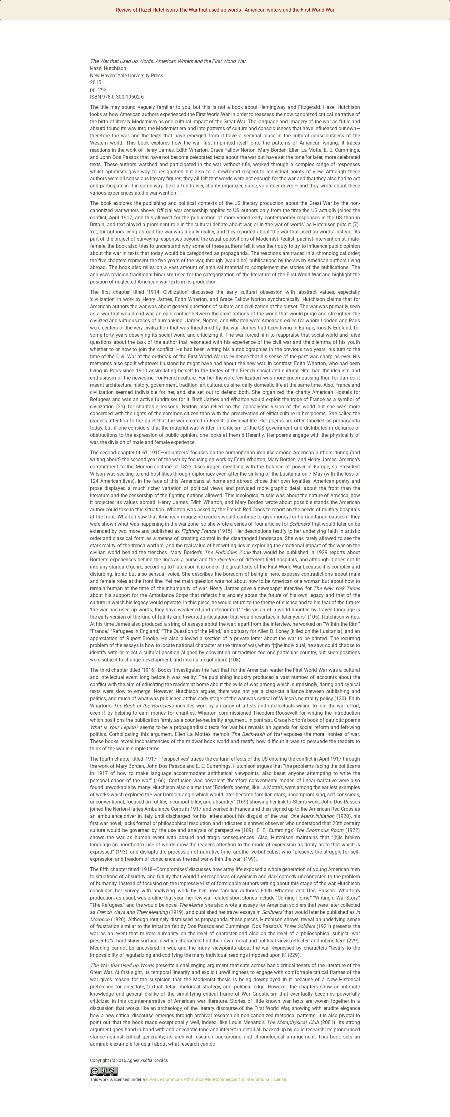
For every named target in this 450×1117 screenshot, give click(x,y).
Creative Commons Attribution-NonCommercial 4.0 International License (216, 1079)
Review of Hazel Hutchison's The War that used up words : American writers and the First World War (225, 10)
